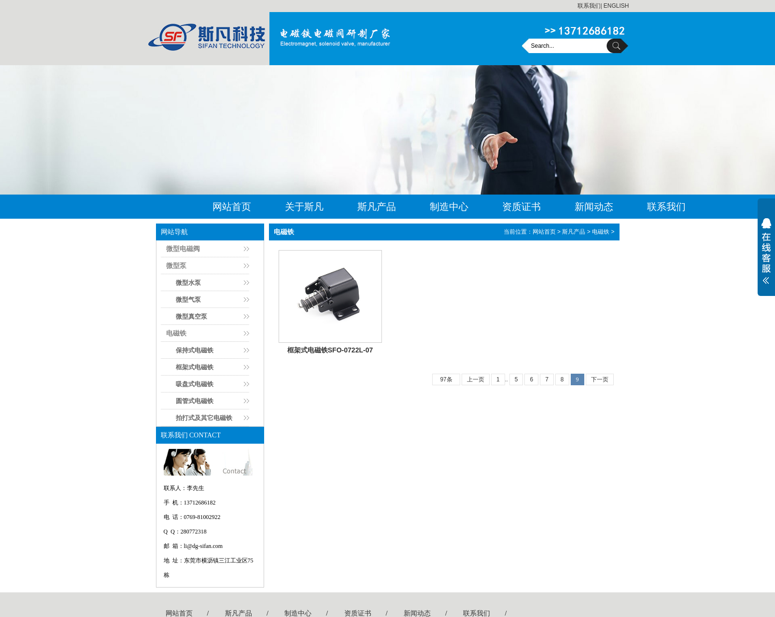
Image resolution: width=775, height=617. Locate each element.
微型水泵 (188, 282)
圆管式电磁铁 (194, 401)
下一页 (599, 379)
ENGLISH (616, 5)
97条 (446, 379)
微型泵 (176, 265)
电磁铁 (176, 333)
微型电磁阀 (183, 248)
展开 (766, 257)
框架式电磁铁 (194, 367)
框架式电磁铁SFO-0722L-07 (330, 350)
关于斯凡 (304, 206)
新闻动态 (594, 206)
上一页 (475, 379)
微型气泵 (188, 299)
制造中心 (449, 206)
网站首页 (231, 206)
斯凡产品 (376, 206)
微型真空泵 (191, 316)
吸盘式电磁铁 (194, 384)
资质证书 (521, 206)
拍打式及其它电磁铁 (204, 417)
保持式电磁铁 (194, 350)
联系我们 (589, 5)
